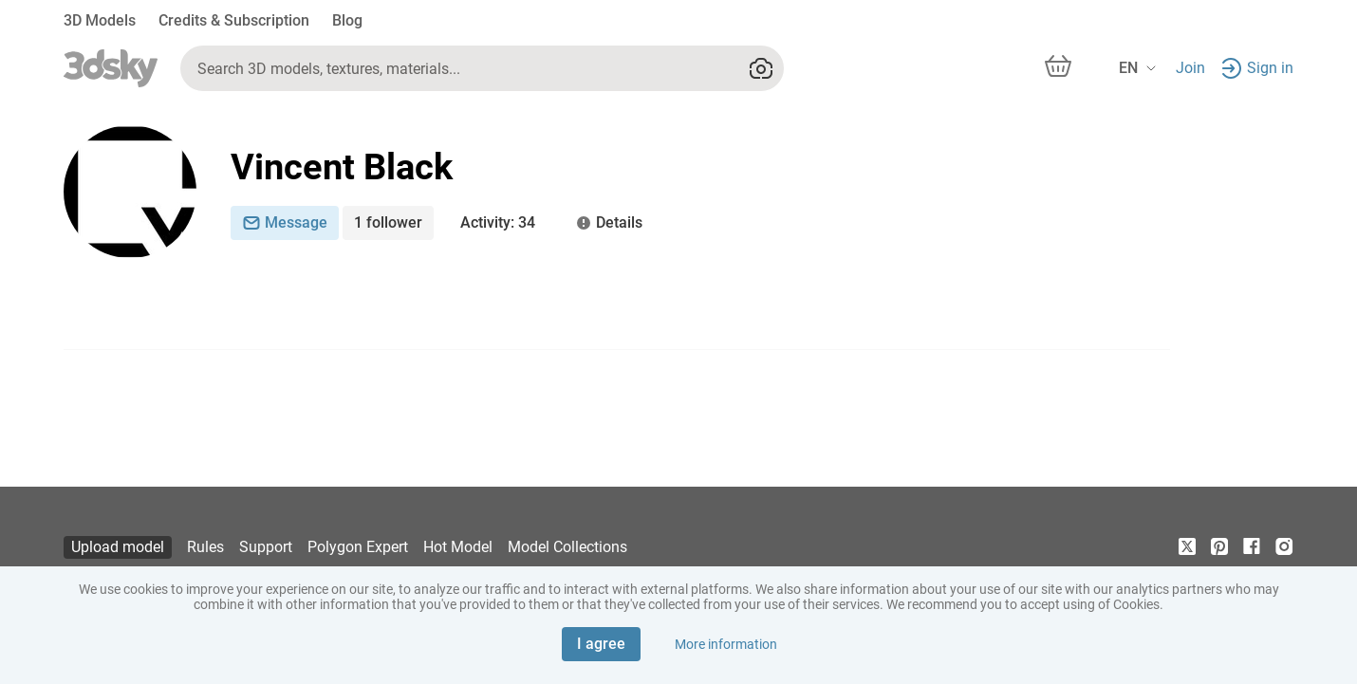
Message (284, 222)
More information (726, 644)
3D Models (100, 20)
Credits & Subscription (233, 20)
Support (265, 547)
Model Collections (567, 547)
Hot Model (458, 547)
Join (1190, 68)
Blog (347, 20)
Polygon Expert (357, 547)
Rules (205, 547)
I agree (601, 644)
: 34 (497, 222)
